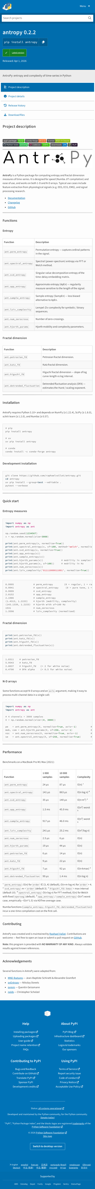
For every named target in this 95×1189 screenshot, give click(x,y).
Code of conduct (68, 1078)
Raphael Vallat (57, 934)
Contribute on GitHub (24, 1073)
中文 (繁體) (41, 1167)
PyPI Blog (68, 1032)
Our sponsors (69, 1049)
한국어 (84, 1167)
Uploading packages (24, 1036)
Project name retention (24, 1045)
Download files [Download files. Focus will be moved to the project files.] (14, 115)
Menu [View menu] (85, 6)
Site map (47, 1136)
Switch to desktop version (47, 1146)
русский (53, 1167)
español (24, 1164)
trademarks (78, 1123)
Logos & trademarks (69, 1045)
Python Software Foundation (46, 1126)
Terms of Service (68, 1069)
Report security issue (69, 1073)
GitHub (12, 207)
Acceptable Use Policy (68, 1086)
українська (74, 1164)
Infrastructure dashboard (68, 1036)
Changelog (14, 202)
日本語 (44, 1164)
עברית (63, 1167)
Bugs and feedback (25, 1069)
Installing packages (24, 1032)
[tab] (47, 87)
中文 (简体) (28, 1167)
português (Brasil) (58, 1164)
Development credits (24, 1086)
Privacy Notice (68, 1082)
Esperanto (73, 1167)
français (34, 1164)
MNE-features (15, 978)
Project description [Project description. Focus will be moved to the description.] (16, 87)
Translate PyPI (24, 1078)
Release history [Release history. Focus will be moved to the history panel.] (14, 105)
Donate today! (48, 1117)
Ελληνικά (87, 1164)
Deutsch (16, 1167)
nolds (11, 992)
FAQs (25, 1049)
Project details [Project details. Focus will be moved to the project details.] (13, 96)
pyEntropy (13, 983)
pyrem (11, 987)
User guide (24, 1041)
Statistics (69, 1041)
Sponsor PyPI (26, 1082)
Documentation (16, 198)
